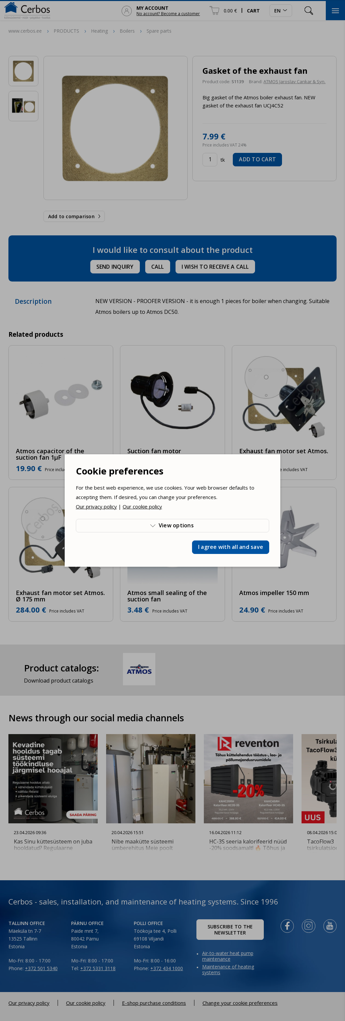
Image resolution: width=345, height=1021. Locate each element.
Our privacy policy (96, 506)
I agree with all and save (230, 547)
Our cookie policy (142, 506)
